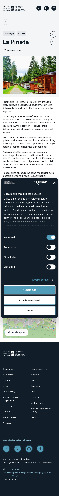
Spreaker (40, 449)
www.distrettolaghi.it (12, 476)
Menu (53, 8)
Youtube (29, 449)
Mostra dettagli (40, 279)
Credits (34, 417)
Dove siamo (8, 374)
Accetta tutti (29, 289)
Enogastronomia (39, 369)
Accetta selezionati (29, 300)
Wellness (7, 423)
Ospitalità (5, 22)
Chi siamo (8, 369)
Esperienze (7, 406)
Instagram (17, 449)
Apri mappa (18, 332)
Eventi (33, 380)
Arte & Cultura (9, 417)
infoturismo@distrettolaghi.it (15, 472)
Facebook (6, 449)
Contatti (6, 380)
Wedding (35, 397)
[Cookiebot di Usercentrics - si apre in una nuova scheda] (35, 183)
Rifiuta (29, 310)
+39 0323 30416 (13, 469)
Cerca (46, 8)
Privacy (6, 386)
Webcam (35, 374)
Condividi (53, 34)
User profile (38, 8)
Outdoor (6, 411)
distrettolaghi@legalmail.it (41, 472)
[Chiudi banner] (54, 183)
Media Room (37, 403)
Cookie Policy (9, 391)
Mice (33, 391)
